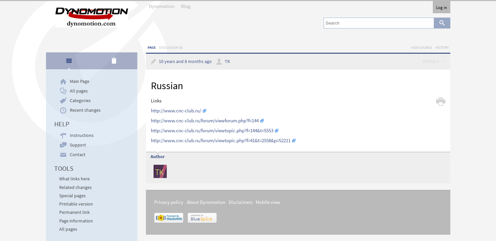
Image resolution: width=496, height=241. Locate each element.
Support (78, 145)
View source (421, 47)
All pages (79, 91)
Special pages (72, 196)
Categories (80, 100)
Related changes (75, 187)
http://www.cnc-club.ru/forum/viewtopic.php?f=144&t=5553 (212, 130)
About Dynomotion (206, 202)
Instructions (82, 135)
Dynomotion (161, 6)
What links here (74, 179)
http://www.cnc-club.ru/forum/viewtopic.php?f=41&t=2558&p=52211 (221, 140)
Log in (441, 7)
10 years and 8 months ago (185, 61)
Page (152, 47)
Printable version (76, 204)
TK (227, 61)
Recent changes (85, 110)
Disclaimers (240, 202)
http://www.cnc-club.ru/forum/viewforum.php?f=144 (205, 120)
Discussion (171, 47)
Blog (186, 6)
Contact (77, 154)
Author (158, 156)
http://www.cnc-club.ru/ (176, 110)
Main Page (79, 81)
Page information (76, 221)
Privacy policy (168, 202)
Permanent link (74, 212)
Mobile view (268, 202)
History (442, 47)
